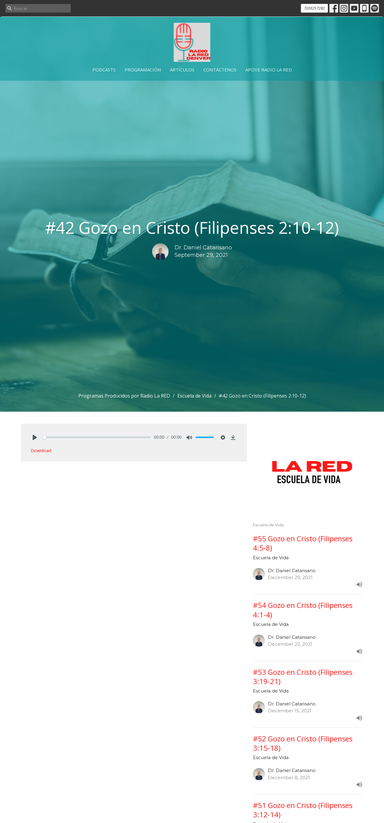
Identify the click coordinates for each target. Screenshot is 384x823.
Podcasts (104, 70)
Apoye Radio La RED (268, 70)
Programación (142, 70)
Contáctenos (219, 70)
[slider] (97, 437)
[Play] (35, 437)
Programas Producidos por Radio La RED (124, 395)
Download (41, 450)
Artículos (182, 70)
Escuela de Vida (194, 395)
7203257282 (314, 8)
